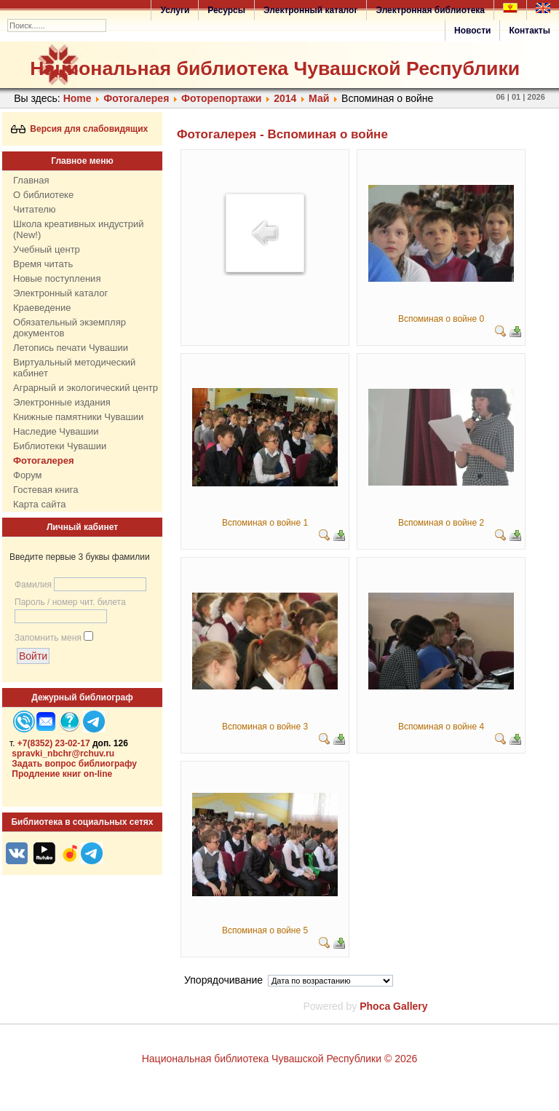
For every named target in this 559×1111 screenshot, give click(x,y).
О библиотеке (43, 194)
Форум (27, 475)
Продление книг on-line (62, 774)
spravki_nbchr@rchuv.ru (63, 753)
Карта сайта (39, 504)
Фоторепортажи (221, 98)
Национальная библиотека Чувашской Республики (275, 68)
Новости (472, 30)
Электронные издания (62, 402)
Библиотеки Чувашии (59, 445)
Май (320, 98)
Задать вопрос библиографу (74, 764)
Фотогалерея (136, 98)
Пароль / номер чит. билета (70, 602)
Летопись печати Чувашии (70, 347)
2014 (285, 98)
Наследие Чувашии (55, 431)
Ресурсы (226, 10)
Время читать (43, 263)
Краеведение (42, 307)
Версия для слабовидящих (79, 129)
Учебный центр (46, 249)
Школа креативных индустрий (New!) (78, 229)
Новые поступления (56, 278)
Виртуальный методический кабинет (74, 368)
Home (77, 98)
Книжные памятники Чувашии (78, 416)
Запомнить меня (48, 638)
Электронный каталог (310, 10)
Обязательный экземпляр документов (69, 328)
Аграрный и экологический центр (85, 387)
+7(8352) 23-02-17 (53, 743)
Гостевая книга (45, 489)
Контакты (529, 30)
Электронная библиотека (430, 10)
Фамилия (33, 585)
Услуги (174, 10)
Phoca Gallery (393, 1006)
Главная (31, 180)
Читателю (34, 209)
